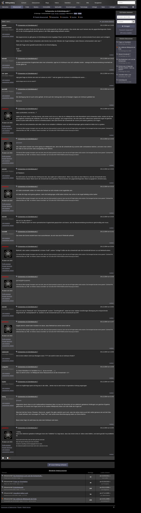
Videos (57, 3)
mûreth (4, 58)
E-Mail (79, 13)
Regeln (20, 507)
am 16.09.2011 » (105, 476)
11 (31, 501)
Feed (75, 13)
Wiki (87, 3)
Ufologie (94, 7)
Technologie (83, 7)
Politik (27, 7)
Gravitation (62, 13)
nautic (4, 382)
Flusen (6, 478)
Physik (56, 13)
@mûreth (19, 143)
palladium (5, 109)
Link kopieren (6, 34)
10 (29, 501)
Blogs (47, 3)
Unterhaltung (124, 7)
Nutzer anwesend (126, 12)
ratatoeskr (5, 352)
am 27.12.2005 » (105, 493)
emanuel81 (7, 501)
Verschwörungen (71, 7)
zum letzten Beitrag (108, 21)
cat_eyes (5, 73)
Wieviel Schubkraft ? (126, 55)
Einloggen (127, 26)
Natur (103, 7)
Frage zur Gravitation (20, 481)
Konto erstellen (127, 33)
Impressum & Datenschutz (8, 507)
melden (111, 55)
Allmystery (10, 3)
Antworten (65, 17)
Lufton (106, 478)
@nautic (18, 400)
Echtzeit (23, 3)
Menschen (5, 7)
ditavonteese (106, 495)
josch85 (4, 89)
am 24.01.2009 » (105, 499)
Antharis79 (106, 501)
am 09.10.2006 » (105, 487)
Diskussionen (36, 3)
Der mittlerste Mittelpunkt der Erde (25, 499)
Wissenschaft (17, 7)
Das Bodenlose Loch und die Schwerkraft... (27, 476)
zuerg (4, 397)
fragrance (106, 489)
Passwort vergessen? (126, 30)
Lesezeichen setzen (8, 36)
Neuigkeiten (98, 3)
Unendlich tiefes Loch (20, 493)
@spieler (19, 93)
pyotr (5, 489)
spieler (4, 25)
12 (33, 501)
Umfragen (112, 7)
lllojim (5, 483)
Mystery (36, 7)
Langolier (5, 367)
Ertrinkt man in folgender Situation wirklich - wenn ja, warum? (126, 69)
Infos (81, 17)
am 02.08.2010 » (105, 481)
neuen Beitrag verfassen (58, 465)
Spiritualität (58, 7)
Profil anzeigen (6, 126)
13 (35, 501)
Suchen (74, 17)
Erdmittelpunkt (18, 487)
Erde (52, 13)
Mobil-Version (27, 507)
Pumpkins (106, 483)
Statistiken (68, 3)
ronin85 (4, 231)
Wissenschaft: (8, 476)
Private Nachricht (7, 128)
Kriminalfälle (46, 7)
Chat (78, 3)
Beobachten (55, 17)
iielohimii (6, 495)
